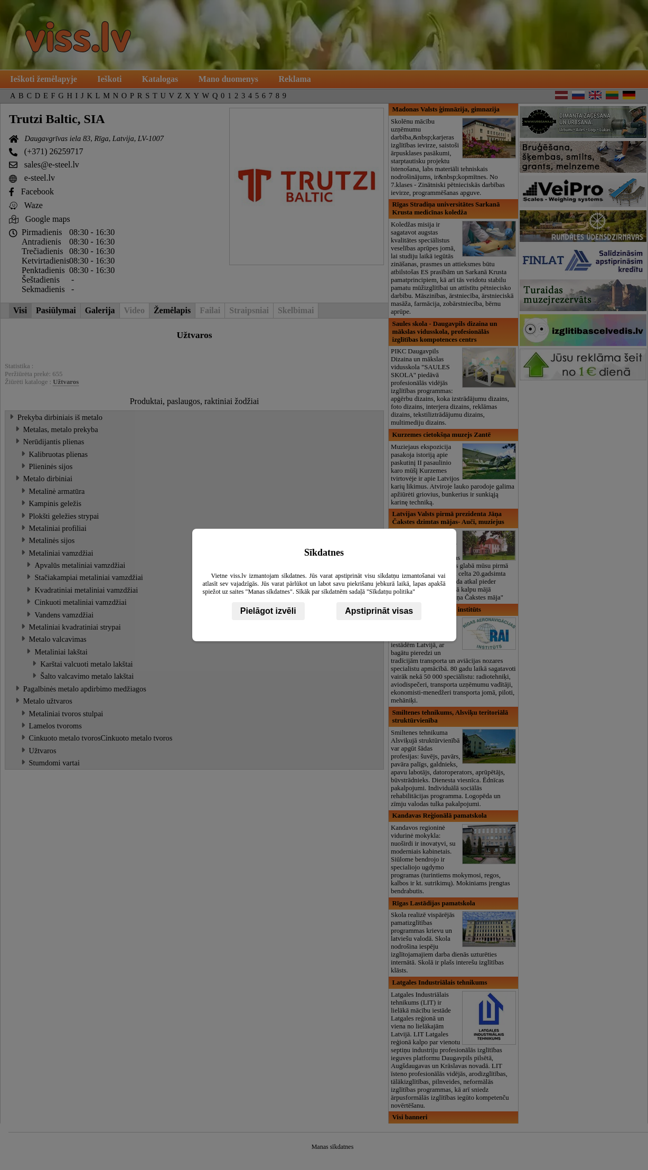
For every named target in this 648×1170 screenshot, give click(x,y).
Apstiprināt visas (379, 610)
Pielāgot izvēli (268, 610)
